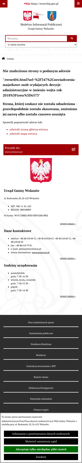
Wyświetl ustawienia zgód (41, 441)
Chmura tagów (41, 409)
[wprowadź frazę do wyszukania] (36, 38)
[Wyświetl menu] (78, 3)
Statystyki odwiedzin (41, 398)
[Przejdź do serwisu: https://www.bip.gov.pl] (41, 3)
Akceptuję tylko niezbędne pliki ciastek (41, 449)
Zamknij (41, 457)
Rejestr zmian (41, 377)
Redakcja (41, 355)
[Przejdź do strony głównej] (41, 21)
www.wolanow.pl (40, 252)
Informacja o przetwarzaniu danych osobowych (41, 434)
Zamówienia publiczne (41, 333)
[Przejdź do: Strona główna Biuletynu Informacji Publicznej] (3, 58)
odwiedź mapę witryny (23, 133)
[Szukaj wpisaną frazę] (72, 38)
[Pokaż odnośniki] (4, 3)
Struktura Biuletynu (41, 344)
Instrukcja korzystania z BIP (41, 366)
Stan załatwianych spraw (41, 322)
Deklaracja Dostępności (41, 387)
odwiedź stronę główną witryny (29, 129)
